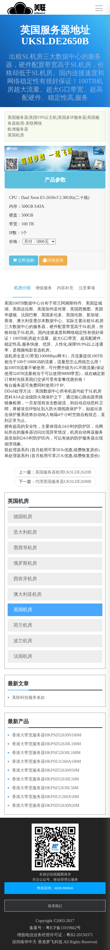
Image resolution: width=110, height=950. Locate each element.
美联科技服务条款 (28, 697)
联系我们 (55, 906)
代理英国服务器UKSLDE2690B (63, 481)
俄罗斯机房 (25, 563)
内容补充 (65, 288)
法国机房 (22, 656)
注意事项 (87, 288)
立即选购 (23, 260)
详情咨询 (53, 260)
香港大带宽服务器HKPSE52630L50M (45, 788)
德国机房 (22, 516)
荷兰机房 (22, 625)
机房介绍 (22, 288)
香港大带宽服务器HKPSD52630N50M (45, 770)
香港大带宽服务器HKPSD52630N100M (46, 735)
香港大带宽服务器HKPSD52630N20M (45, 805)
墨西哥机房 (25, 547)
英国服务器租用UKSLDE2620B (63, 472)
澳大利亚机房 (27, 594)
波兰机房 (22, 640)
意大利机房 (25, 532)
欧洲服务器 (18, 129)
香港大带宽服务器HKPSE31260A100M (46, 761)
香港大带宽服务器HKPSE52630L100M (46, 752)
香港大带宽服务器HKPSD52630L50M (45, 779)
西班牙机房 (25, 578)
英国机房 (16, 135)
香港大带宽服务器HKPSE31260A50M (45, 797)
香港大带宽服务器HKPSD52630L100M (46, 744)
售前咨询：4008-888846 (55, 888)
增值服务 (43, 288)
